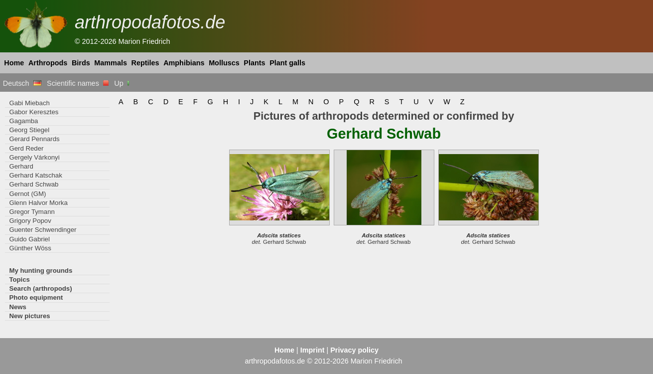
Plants (254, 63)
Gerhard (21, 166)
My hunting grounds (40, 270)
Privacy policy (354, 350)
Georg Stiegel (29, 130)
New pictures (29, 316)
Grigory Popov (30, 220)
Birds (81, 63)
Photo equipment (36, 297)
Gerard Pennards (34, 139)
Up (122, 83)
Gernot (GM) (27, 193)
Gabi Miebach (29, 103)
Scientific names (78, 83)
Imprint (312, 350)
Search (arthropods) (40, 288)
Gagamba (23, 121)
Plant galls (287, 63)
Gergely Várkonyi (34, 157)
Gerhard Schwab (33, 184)
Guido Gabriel (29, 239)
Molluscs (224, 63)
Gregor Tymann (32, 211)
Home (14, 63)
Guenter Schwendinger (42, 229)
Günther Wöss (30, 248)
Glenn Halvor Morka (38, 202)
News (17, 307)
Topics (19, 279)
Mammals (110, 63)
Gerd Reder (26, 148)
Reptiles (145, 63)
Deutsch (22, 83)
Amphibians (183, 63)
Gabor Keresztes (33, 112)
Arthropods (47, 63)
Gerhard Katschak (35, 175)
